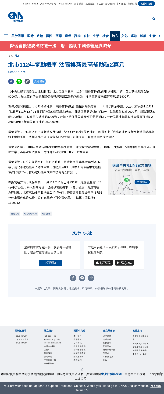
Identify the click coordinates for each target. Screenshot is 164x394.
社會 (105, 36)
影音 (152, 36)
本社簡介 (78, 336)
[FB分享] (11, 81)
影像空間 (110, 4)
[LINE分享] (19, 81)
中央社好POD (50, 363)
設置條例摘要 (80, 346)
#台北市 (15, 213)
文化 (124, 36)
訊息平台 (107, 346)
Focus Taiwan (30, 4)
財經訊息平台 (109, 350)
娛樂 (143, 36)
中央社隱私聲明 (111, 374)
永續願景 (132, 4)
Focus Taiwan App (52, 343)
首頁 (10, 55)
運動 (134, 36)
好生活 (100, 4)
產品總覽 (107, 336)
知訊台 (106, 353)
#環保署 (46, 213)
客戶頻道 (121, 4)
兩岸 (58, 36)
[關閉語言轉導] (161, 385)
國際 (49, 36)
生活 (96, 36)
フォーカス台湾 (48, 4)
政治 (40, 36)
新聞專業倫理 (80, 350)
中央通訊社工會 (140, 354)
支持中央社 (146, 3)
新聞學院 (48, 357)
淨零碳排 (79, 4)
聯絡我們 (78, 360)
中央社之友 (108, 357)
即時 (30, 36)
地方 (115, 36)
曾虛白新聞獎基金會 (141, 338)
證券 (77, 36)
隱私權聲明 (79, 357)
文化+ (46, 350)
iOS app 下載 (50, 336)
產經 (68, 36)
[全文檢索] (154, 19)
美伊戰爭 (17, 36)
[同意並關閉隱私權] (161, 373)
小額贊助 (50, 262)
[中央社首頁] (15, 18)
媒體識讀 (90, 4)
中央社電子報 (50, 360)
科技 (87, 36)
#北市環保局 (30, 213)
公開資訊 (78, 343)
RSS (105, 360)
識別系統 (78, 339)
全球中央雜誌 (50, 346)
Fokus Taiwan (65, 4)
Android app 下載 (52, 339)
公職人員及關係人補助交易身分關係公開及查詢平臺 (141, 347)
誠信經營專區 (80, 353)
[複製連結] (27, 81)
